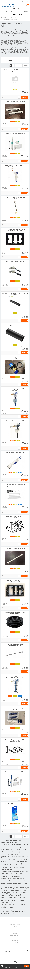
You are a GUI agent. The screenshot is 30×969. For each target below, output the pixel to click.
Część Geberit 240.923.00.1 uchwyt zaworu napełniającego (15, 70)
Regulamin (15, 944)
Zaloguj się (18, 1)
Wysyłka (15, 933)
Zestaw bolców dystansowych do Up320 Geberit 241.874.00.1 (15, 740)
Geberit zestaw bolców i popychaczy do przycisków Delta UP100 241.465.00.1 (15, 485)
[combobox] (14, 60)
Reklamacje (15, 938)
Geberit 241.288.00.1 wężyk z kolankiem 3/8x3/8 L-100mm (15, 198)
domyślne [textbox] (10, 60)
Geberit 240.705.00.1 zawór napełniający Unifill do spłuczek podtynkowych (15, 166)
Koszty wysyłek (15, 926)
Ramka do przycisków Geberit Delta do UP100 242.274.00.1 (15, 581)
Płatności (15, 931)
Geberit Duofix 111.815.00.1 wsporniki (15, 261)
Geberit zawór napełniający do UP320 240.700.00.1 (15, 389)
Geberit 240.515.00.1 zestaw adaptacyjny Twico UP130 (15, 134)
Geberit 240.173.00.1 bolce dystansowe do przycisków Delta (15, 102)
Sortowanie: (4, 59)
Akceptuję (26, 966)
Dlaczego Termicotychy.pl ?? (15, 935)
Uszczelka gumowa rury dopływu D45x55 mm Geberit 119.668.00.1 (15, 613)
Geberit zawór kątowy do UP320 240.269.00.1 (15, 357)
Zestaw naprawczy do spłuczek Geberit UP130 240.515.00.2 (15, 772)
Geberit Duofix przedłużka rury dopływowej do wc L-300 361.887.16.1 (15, 293)
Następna (25, 65)
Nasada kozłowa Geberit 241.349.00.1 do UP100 (15, 517)
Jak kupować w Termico (15, 924)
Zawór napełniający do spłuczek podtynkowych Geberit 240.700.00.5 (15, 676)
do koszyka (24, 97)
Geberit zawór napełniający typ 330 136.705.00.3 (15, 421)
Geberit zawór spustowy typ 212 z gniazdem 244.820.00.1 (15, 453)
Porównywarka (24, 1)
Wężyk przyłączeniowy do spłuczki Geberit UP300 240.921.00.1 (15, 644)
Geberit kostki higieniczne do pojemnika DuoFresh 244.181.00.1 (15, 804)
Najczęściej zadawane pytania (15, 929)
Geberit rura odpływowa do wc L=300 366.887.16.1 (15, 325)
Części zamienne (13, 17)
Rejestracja (20, 1)
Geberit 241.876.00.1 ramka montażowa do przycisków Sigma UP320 (15, 230)
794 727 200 (16, 8)
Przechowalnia (22, 1)
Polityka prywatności (15, 940)
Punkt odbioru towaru (15, 928)
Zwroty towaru (15, 942)
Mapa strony (15, 922)
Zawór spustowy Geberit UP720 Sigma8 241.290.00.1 (15, 708)
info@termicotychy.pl (18, 14)
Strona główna (5, 17)
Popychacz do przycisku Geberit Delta (15, 548)
